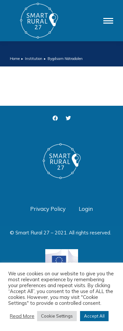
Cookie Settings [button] (57, 316)
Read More (22, 316)
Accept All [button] (94, 316)
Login (86, 208)
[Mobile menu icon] (108, 21)
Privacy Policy (48, 208)
